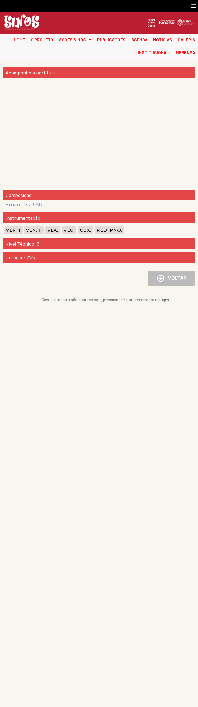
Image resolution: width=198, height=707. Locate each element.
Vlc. (69, 230)
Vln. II (34, 230)
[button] (194, 6)
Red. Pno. (109, 230)
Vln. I (13, 230)
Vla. (52, 230)
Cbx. (85, 230)
